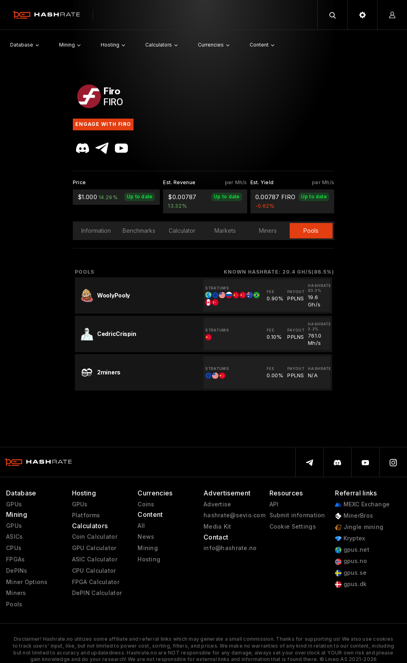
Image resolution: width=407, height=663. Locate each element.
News (146, 536)
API (274, 504)
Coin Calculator (94, 536)
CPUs (13, 548)
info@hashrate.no (230, 548)
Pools (14, 604)
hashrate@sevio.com (234, 515)
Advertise (217, 504)
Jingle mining (359, 527)
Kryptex (350, 538)
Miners (16, 593)
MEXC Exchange (362, 504)
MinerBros (354, 515)
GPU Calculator (94, 548)
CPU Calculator (94, 570)
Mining (148, 548)
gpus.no (351, 561)
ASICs (14, 536)
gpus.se (351, 573)
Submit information (297, 515)
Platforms (86, 515)
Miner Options (27, 582)
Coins (146, 504)
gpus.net (352, 549)
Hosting (149, 559)
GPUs (14, 504)
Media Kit (217, 526)
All (141, 526)
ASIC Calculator (94, 559)
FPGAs (15, 559)
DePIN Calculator (97, 593)
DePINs (17, 570)
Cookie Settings (292, 526)
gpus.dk (351, 584)
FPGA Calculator (95, 582)
